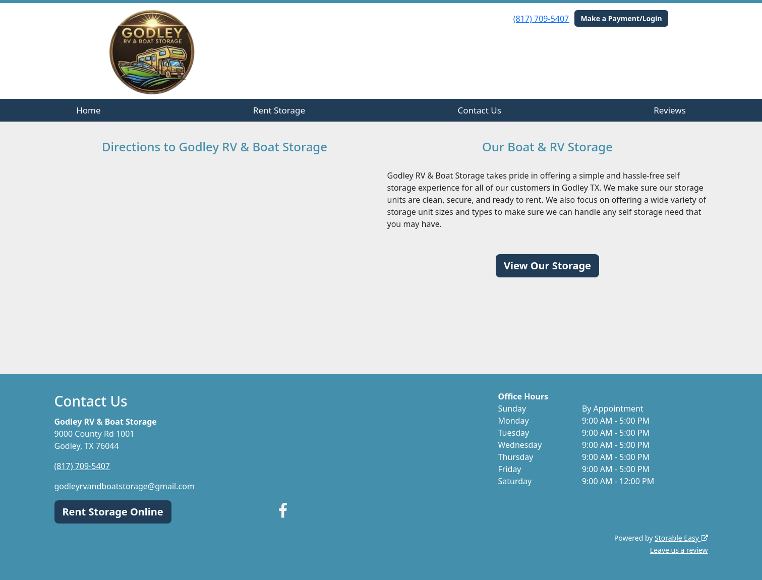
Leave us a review (679, 550)
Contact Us (479, 110)
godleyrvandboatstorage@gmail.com (124, 486)
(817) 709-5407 (541, 18)
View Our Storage (547, 265)
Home (88, 110)
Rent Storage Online (113, 511)
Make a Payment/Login (621, 18)
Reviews (670, 110)
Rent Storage (279, 110)
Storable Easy (681, 538)
